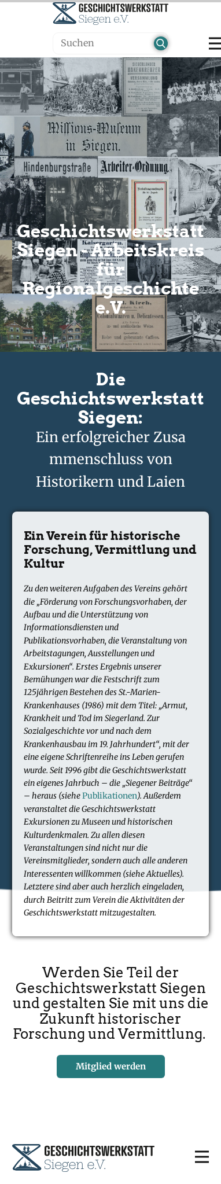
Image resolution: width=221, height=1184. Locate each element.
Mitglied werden (111, 1066)
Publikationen (109, 795)
